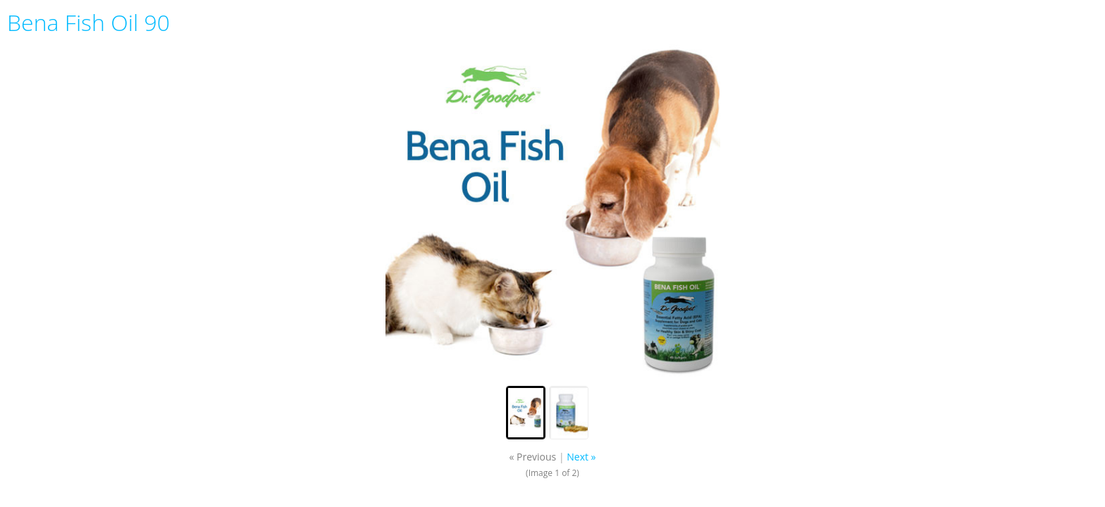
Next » (581, 456)
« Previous (532, 456)
